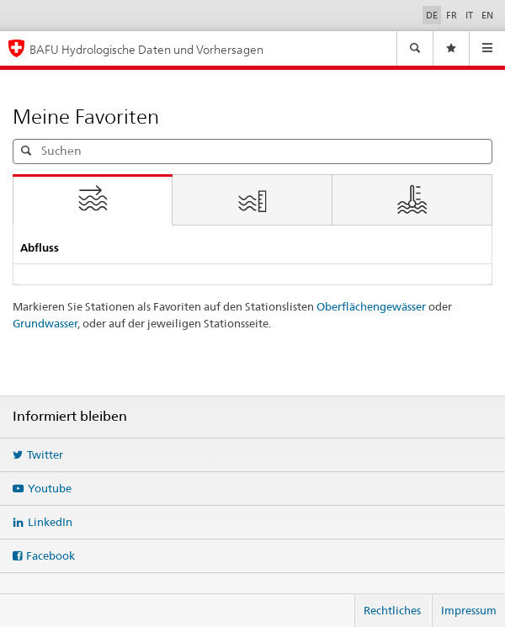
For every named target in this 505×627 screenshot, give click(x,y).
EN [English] (487, 15)
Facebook (50, 555)
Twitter (45, 454)
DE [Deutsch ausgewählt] (432, 15)
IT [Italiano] (469, 15)
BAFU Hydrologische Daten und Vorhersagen (146, 49)
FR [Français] (451, 15)
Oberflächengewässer (371, 306)
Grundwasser (45, 323)
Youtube (50, 488)
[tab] (93, 200)
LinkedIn (50, 522)
